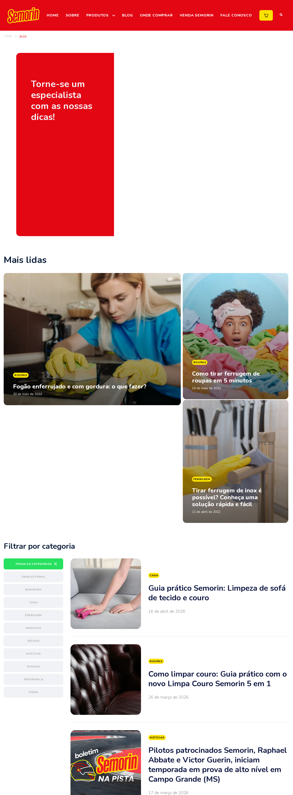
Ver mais (180, 531)
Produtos (97, 15)
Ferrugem (33, 553)
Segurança (33, 617)
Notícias (33, 591)
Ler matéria (92, 366)
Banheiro (33, 527)
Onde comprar (156, 15)
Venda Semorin (197, 15)
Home (53, 15)
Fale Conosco (236, 15)
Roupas (33, 604)
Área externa (33, 514)
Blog (127, 15)
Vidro (33, 629)
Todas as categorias (33, 501)
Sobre (72, 15)
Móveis (33, 578)
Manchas (33, 565)
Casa (33, 540)
